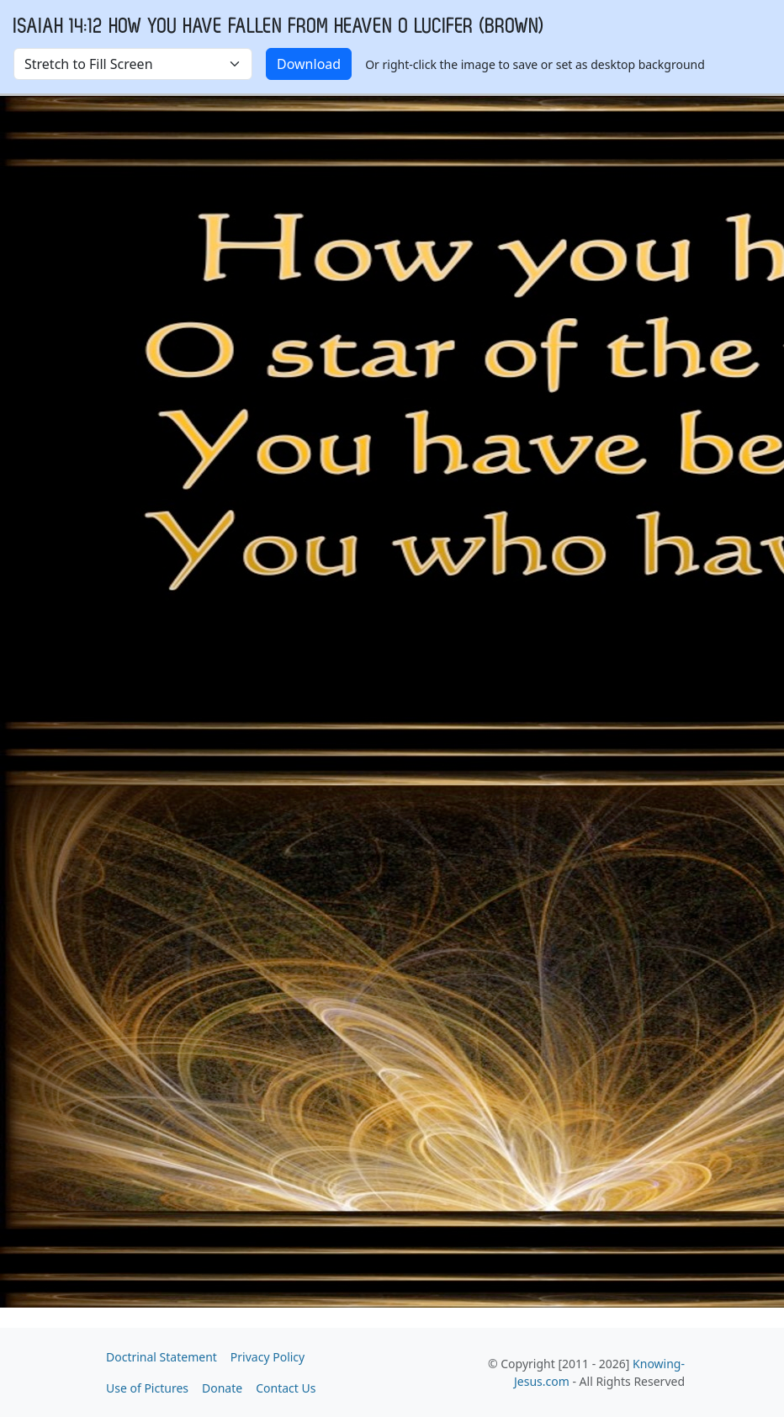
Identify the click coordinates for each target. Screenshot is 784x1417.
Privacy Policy (267, 1357)
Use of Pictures (147, 1388)
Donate (222, 1388)
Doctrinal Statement (161, 1357)
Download (309, 64)
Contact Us (285, 1388)
